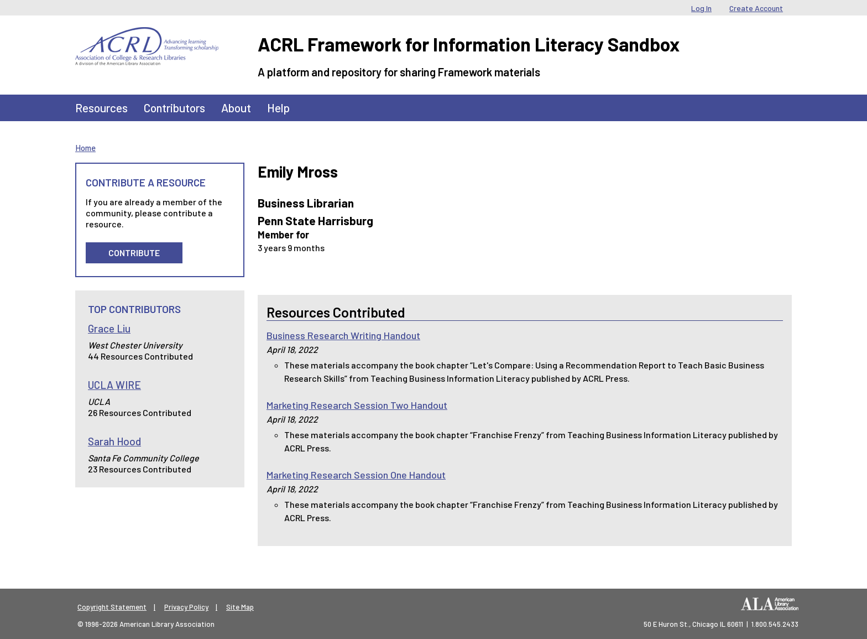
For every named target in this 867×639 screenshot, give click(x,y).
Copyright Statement (112, 606)
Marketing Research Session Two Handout (357, 405)
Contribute (134, 252)
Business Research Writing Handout (343, 335)
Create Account (756, 8)
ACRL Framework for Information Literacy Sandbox (469, 44)
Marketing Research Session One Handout (356, 475)
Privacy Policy (186, 606)
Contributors (174, 108)
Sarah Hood (114, 441)
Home (85, 148)
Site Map (240, 606)
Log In (701, 8)
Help (278, 108)
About (236, 108)
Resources (101, 108)
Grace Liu (109, 328)
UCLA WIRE (114, 384)
